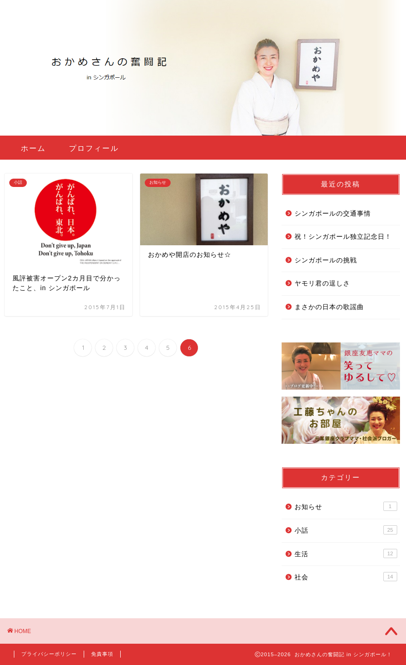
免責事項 (102, 654)
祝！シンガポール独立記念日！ (343, 236)
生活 (346, 553)
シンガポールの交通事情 (333, 213)
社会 (346, 576)
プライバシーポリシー (49, 654)
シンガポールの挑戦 (326, 260)
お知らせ (346, 506)
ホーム (33, 148)
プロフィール (94, 148)
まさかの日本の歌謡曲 (329, 307)
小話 (346, 529)
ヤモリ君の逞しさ (322, 283)
